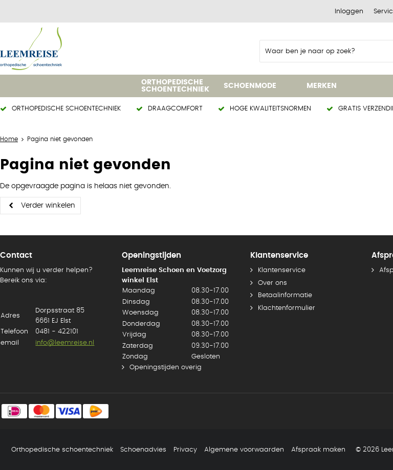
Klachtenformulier (286, 308)
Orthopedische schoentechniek (62, 449)
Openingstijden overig (165, 367)
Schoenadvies (143, 449)
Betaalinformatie (285, 295)
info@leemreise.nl (64, 343)
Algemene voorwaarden (244, 449)
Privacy (185, 449)
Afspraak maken (318, 449)
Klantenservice (281, 270)
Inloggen (349, 11)
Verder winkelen (48, 205)
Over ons (272, 283)
